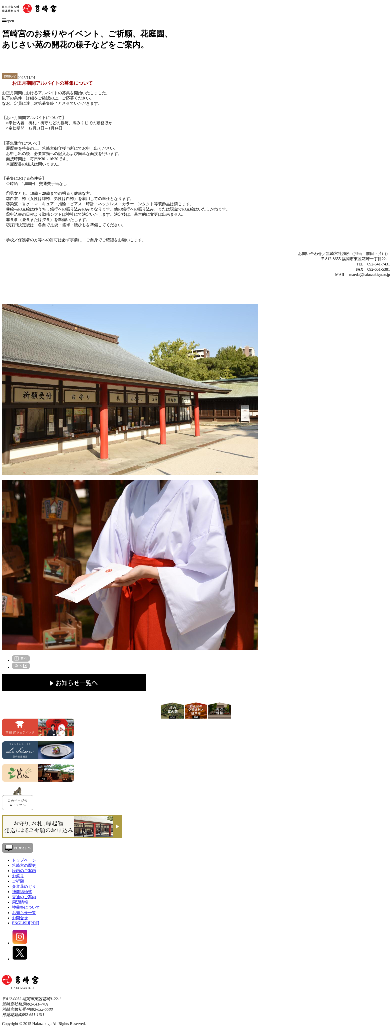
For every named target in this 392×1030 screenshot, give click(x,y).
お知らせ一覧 (24, 913)
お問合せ (20, 918)
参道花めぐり (24, 886)
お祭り (18, 876)
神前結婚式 (22, 892)
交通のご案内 (24, 897)
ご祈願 (18, 881)
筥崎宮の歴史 (24, 865)
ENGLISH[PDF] (25, 923)
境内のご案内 (24, 871)
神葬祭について (26, 907)
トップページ (24, 860)
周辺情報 (20, 902)
